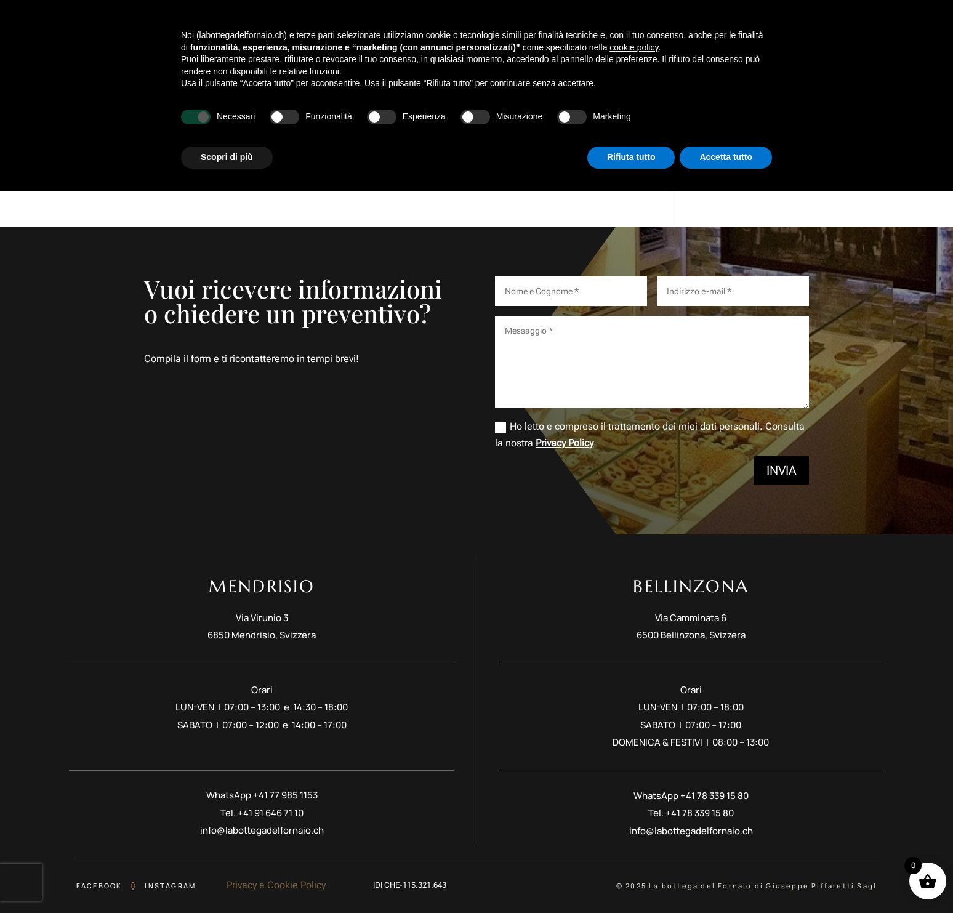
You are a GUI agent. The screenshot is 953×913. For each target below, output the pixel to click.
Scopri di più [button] (227, 879)
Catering (717, 34)
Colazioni (452, 34)
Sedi (799, 34)
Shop (763, 34)
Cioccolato (578, 34)
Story (311, 34)
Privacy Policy (564, 443)
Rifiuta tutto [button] (631, 879)
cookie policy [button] (633, 769)
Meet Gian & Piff (377, 34)
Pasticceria (514, 34)
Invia (781, 470)
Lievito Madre (650, 34)
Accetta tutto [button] (725, 879)
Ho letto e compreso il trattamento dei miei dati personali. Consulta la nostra (650, 434)
